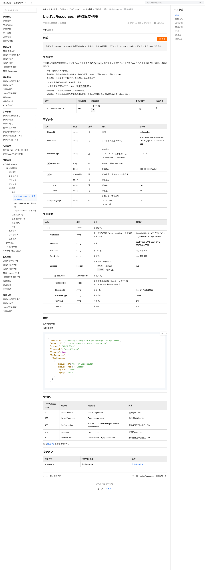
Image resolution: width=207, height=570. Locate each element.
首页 (44, 18)
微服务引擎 (18, 11)
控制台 (183, 4)
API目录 (98, 18)
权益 (51, 4)
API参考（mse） (75, 18)
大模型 (27, 4)
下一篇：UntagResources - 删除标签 (149, 487)
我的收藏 (160, 32)
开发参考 (63, 18)
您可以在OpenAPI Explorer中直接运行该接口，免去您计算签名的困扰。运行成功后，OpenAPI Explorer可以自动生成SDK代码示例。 (104, 55)
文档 (171, 4)
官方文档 (7, 11)
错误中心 (51, 454)
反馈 (108, 499)
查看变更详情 (137, 475)
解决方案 (43, 4)
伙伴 (72, 4)
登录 (199, 4)
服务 (79, 4)
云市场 (65, 4)
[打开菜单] (4, 4)
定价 (57, 4)
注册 (189, 4)
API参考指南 (87, 18)
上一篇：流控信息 (52, 487)
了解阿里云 (88, 4)
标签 (105, 18)
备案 (176, 4)
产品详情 (147, 32)
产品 (35, 4)
